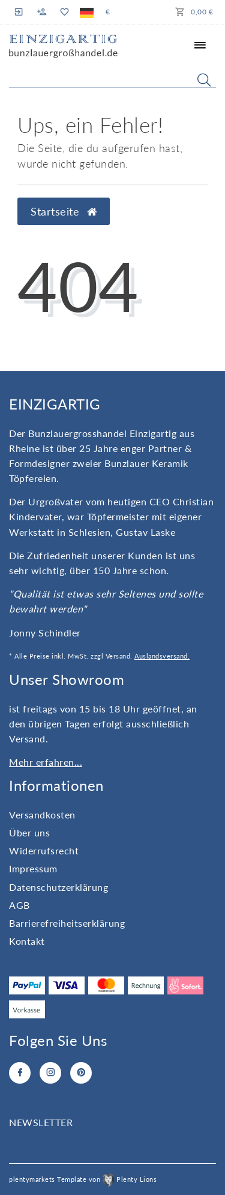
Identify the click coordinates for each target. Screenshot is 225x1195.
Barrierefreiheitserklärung (67, 923)
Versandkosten (42, 814)
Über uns (29, 832)
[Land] (86, 12)
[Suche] (204, 80)
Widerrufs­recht (44, 850)
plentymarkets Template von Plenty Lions (83, 1179)
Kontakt (27, 941)
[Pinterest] (81, 1073)
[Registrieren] (42, 12)
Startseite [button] (64, 211)
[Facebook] (20, 1073)
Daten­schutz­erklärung (58, 887)
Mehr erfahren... (45, 762)
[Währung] (108, 12)
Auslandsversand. (162, 656)
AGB (19, 905)
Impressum (33, 868)
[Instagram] (50, 1073)
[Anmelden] (20, 11)
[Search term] (112, 77)
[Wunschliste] (64, 12)
